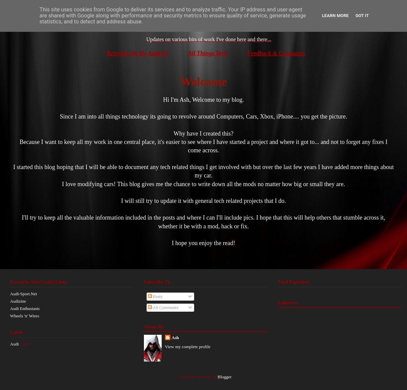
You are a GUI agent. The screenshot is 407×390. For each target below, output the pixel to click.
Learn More (335, 15)
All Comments (163, 307)
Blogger (224, 376)
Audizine (18, 301)
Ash (175, 337)
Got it (362, 15)
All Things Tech (207, 53)
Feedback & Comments (276, 53)
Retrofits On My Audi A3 (137, 53)
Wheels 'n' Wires (24, 315)
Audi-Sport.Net (23, 293)
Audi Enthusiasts (24, 308)
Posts (155, 296)
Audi (15, 343)
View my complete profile (188, 346)
